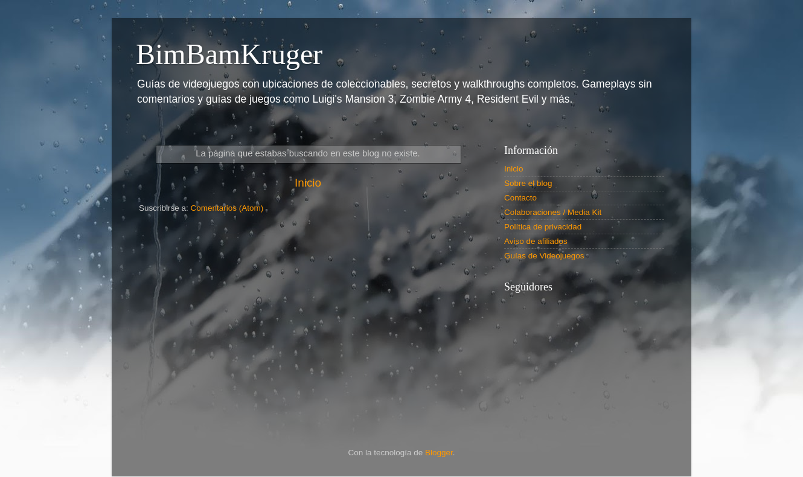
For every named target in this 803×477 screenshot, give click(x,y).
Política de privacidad (542, 226)
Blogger (439, 452)
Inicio (308, 182)
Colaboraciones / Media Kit (552, 212)
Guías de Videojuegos (544, 255)
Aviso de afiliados (536, 241)
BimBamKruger (229, 54)
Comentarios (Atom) (227, 208)
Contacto (520, 197)
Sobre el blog (528, 183)
